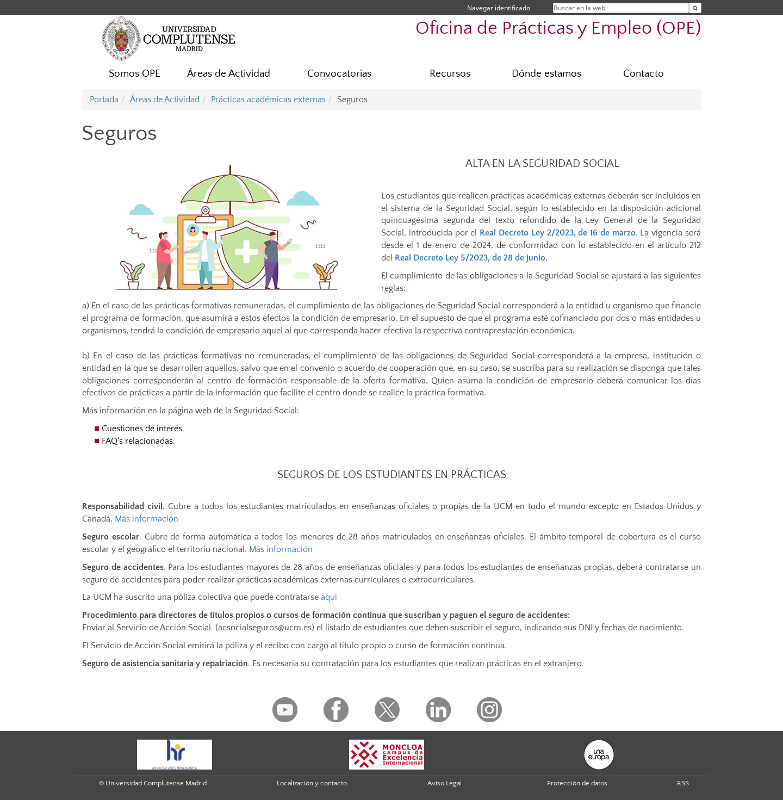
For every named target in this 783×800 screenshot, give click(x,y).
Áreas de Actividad (228, 73)
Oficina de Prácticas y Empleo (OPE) (558, 28)
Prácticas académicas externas (268, 99)
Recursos (450, 73)
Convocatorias (339, 73)
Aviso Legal (444, 783)
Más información (146, 519)
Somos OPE (134, 73)
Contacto (643, 73)
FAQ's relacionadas (137, 441)
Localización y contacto (312, 783)
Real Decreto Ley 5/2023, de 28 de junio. (471, 258)
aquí (329, 597)
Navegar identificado (498, 8)
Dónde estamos (546, 73)
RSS (683, 783)
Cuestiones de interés (142, 428)
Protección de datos (577, 783)
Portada (104, 99)
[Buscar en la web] (695, 8)
